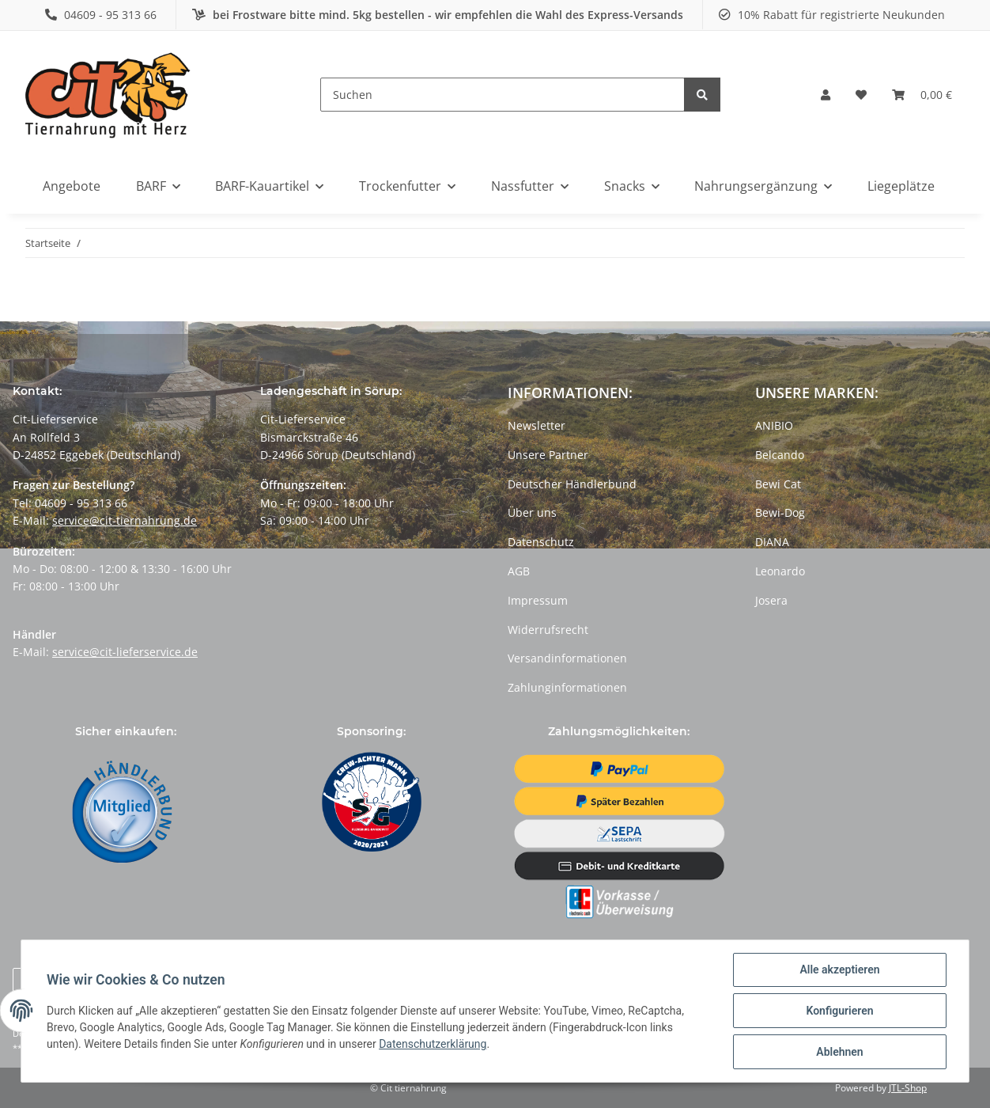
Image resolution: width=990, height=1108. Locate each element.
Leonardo (780, 571)
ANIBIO (774, 425)
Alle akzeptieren (839, 969)
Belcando (779, 454)
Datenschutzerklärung (432, 1044)
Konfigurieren (839, 1010)
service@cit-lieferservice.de (125, 651)
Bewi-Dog (780, 512)
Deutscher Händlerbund (572, 483)
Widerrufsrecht (548, 629)
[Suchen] (502, 95)
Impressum (538, 600)
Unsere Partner (548, 454)
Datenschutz (541, 541)
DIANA (772, 541)
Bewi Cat (778, 483)
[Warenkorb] (922, 95)
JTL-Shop (908, 1088)
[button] (825, 95)
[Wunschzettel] (861, 95)
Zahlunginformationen (567, 687)
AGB (519, 571)
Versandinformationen (567, 658)
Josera (771, 600)
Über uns (532, 512)
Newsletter (536, 425)
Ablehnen (839, 1051)
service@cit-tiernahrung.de (124, 520)
